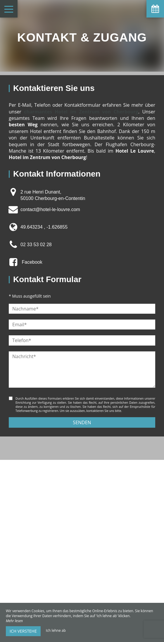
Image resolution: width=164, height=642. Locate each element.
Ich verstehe (23, 631)
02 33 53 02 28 (36, 244)
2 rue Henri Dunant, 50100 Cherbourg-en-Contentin (52, 195)
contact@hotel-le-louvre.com (50, 209)
